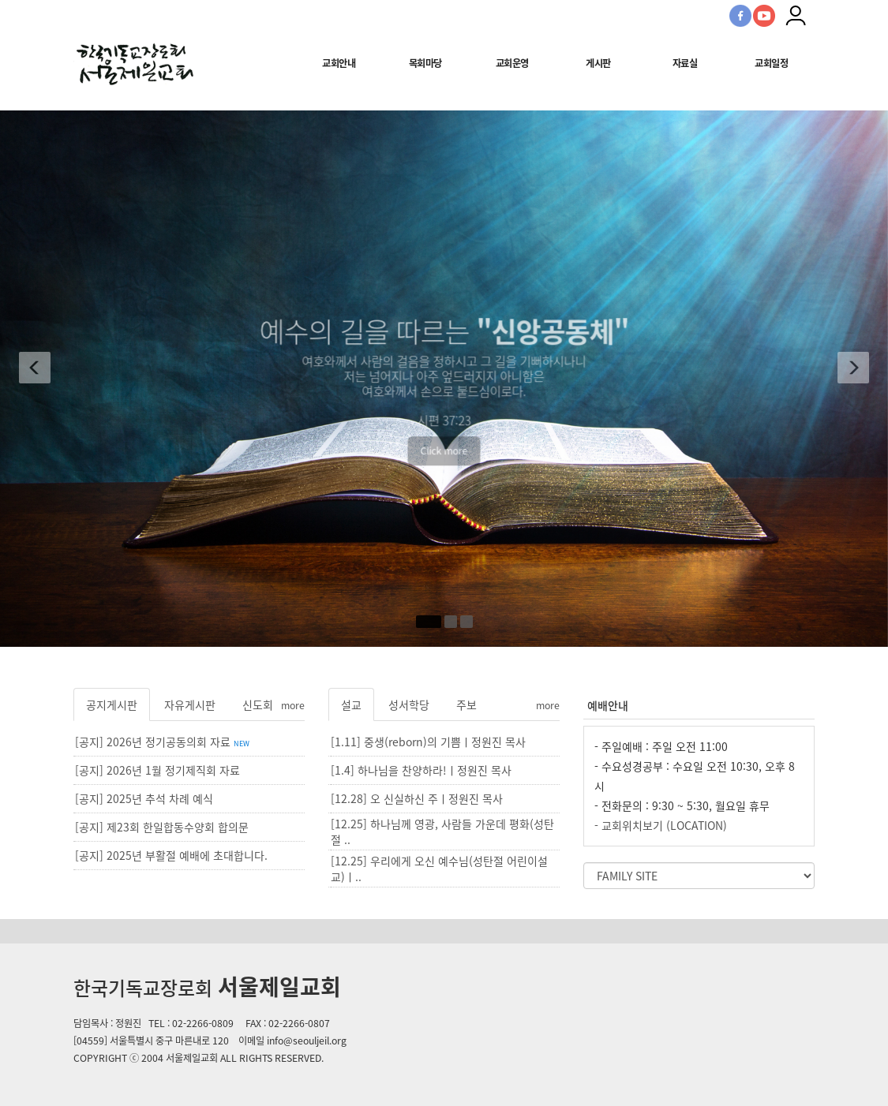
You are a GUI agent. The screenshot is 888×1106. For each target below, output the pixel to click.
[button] (31, 371)
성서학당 (408, 704)
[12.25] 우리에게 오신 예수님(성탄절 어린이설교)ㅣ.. (439, 868)
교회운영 (512, 63)
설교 (351, 704)
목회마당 (425, 63)
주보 (466, 704)
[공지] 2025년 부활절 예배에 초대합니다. (171, 855)
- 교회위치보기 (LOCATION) (660, 825)
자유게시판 (189, 704)
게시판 (598, 63)
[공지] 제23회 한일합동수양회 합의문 (162, 827)
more (293, 705)
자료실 (685, 63)
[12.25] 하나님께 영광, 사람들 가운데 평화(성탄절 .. (442, 831)
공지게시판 (111, 704)
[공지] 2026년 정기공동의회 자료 (162, 741)
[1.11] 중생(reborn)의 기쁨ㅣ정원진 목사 (428, 741)
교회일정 (771, 63)
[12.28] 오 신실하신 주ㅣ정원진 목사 (417, 798)
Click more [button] (444, 472)
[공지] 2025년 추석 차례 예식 (144, 798)
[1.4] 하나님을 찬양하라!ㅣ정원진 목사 (421, 770)
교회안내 (338, 63)
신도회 (257, 704)
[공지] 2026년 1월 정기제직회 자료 (157, 770)
